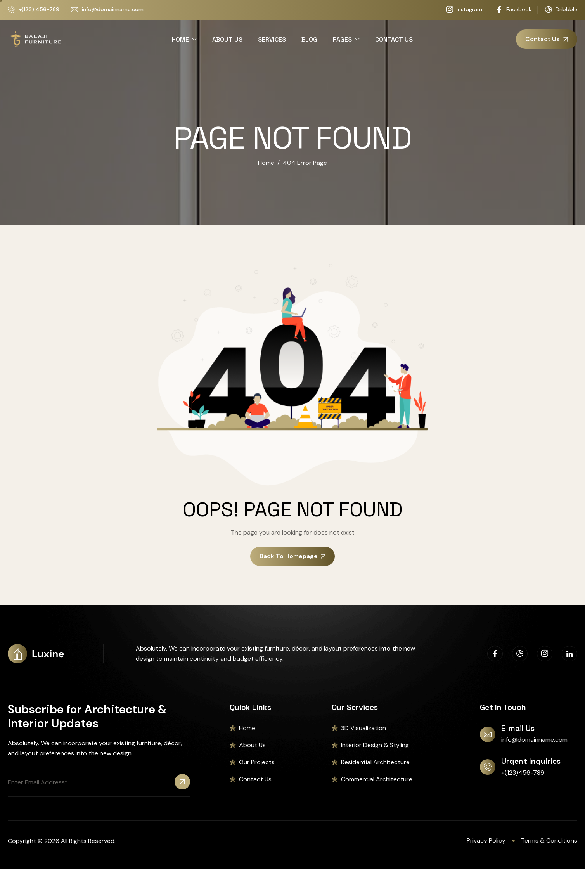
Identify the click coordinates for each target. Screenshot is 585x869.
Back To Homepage (292, 556)
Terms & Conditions (549, 840)
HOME (184, 39)
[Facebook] (495, 653)
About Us (252, 745)
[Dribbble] (520, 653)
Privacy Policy (486, 840)
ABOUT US (227, 39)
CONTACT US (394, 39)
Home (247, 728)
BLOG (309, 39)
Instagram (464, 10)
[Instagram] (544, 653)
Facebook (513, 10)
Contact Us (255, 779)
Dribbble (561, 10)
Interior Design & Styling (375, 745)
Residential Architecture (375, 762)
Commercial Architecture (376, 779)
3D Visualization (363, 728)
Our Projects (257, 762)
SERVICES (272, 39)
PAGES (346, 39)
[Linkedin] (569, 653)
